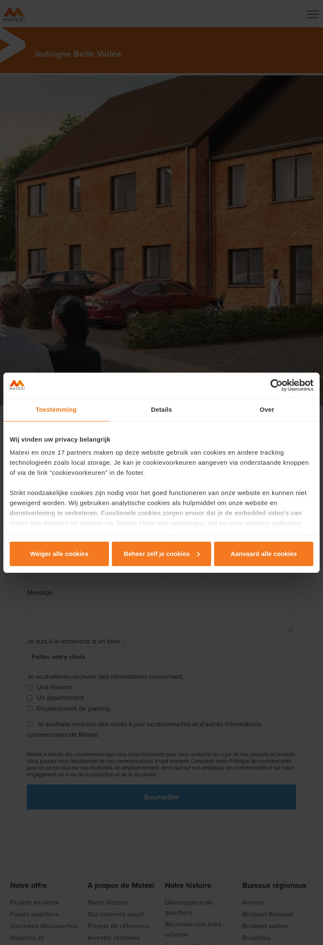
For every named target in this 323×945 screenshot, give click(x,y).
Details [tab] (161, 409)
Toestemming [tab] (56, 409)
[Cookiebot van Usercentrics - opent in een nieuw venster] (276, 385)
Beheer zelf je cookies (162, 553)
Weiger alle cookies (59, 553)
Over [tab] (266, 409)
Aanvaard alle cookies (263, 553)
